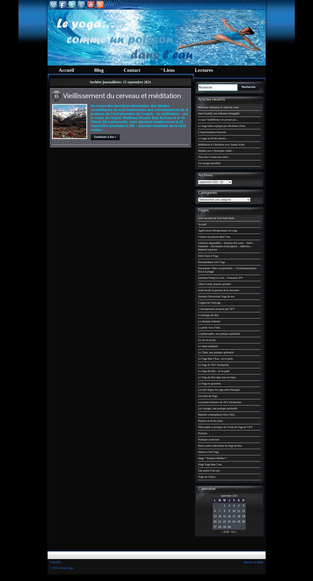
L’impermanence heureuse (212, 132)
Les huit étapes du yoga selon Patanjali (219, 389)
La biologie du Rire (208, 315)
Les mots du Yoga (207, 396)
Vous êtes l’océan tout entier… (214, 157)
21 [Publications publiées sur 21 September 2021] (219, 521)
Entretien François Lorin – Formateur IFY (220, 277)
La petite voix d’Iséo (209, 327)
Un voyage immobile (209, 163)
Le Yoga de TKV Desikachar (213, 364)
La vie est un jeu (207, 340)
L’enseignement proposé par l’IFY (216, 308)
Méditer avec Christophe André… (216, 150)
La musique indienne (209, 321)
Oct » (234, 531)
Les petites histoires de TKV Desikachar (219, 402)
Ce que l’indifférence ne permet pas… (218, 119)
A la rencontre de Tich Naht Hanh (216, 218)
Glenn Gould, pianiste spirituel (214, 284)
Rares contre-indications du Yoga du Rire (220, 445)
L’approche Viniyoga (209, 302)
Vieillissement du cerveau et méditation (122, 95)
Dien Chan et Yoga (208, 255)
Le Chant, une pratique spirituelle (216, 352)
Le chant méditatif (208, 346)
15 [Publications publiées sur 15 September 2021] (224, 516)
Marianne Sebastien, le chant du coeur (218, 107)
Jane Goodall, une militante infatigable (219, 113)
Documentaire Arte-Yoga (211, 262)
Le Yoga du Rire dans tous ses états (217, 377)
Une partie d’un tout (209, 470)
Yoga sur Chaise (207, 476)
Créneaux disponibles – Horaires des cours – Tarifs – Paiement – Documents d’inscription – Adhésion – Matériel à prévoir (226, 246)
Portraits (202, 433)
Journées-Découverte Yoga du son (216, 296)
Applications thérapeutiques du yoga (217, 230)
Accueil (202, 224)
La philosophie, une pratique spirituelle (219, 333)
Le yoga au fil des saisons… (213, 138)
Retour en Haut (253, 562)
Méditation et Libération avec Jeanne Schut (221, 144)
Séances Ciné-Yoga (208, 452)
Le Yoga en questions (209, 383)
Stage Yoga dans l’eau (210, 464)
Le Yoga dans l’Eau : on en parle (215, 358)
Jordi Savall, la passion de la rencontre (218, 290)
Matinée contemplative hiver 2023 (216, 414)
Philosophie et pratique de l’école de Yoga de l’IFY (225, 427)
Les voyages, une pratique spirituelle (217, 408)
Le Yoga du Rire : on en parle (214, 371)
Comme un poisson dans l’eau (214, 236)
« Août (225, 531)
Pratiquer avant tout (208, 439)
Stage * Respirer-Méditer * (212, 458)
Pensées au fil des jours (210, 420)
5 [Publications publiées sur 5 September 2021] (243, 505)
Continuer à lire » (105, 137)
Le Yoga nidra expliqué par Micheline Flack (221, 125)
